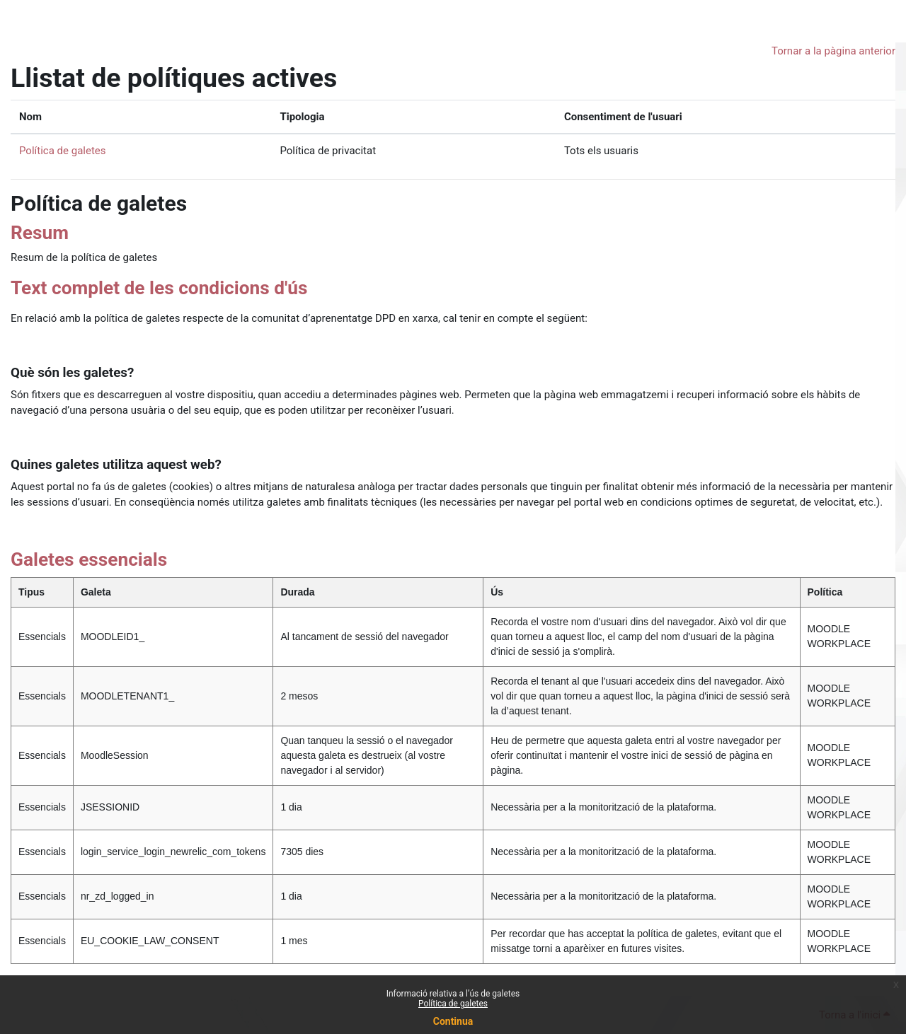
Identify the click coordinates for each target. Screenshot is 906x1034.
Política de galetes (453, 1004)
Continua (453, 1021)
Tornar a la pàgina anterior (833, 51)
